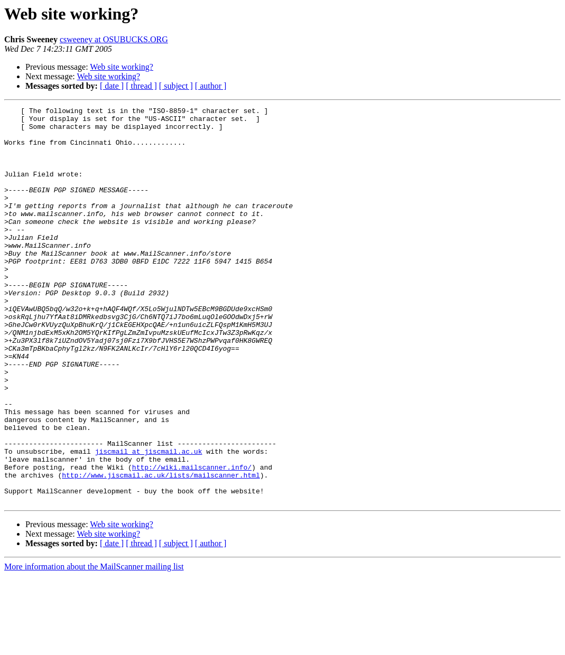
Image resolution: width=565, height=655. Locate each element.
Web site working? (121, 66)
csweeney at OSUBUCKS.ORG (114, 39)
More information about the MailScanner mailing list (93, 645)
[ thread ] (141, 85)
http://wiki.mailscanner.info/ (192, 540)
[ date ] (112, 85)
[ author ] (211, 85)
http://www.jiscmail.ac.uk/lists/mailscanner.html (161, 549)
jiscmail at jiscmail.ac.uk (148, 521)
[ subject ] (176, 85)
